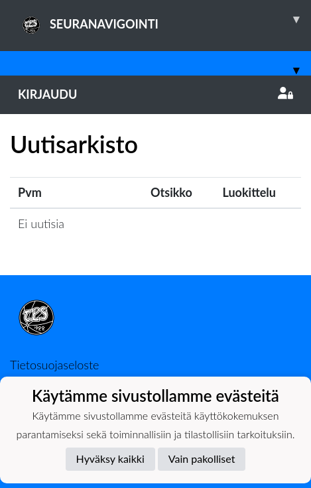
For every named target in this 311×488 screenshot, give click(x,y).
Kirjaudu (155, 94)
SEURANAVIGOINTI (164, 19)
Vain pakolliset (201, 458)
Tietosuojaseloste (54, 364)
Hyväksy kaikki (110, 458)
